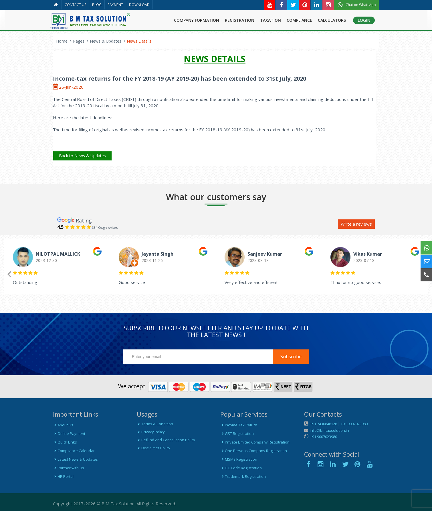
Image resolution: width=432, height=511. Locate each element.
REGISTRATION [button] (239, 20)
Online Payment (69, 433)
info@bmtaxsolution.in (328, 430)
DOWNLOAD (139, 4)
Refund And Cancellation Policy (166, 439)
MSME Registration (238, 459)
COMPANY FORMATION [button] (196, 20)
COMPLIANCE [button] (299, 20)
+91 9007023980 (354, 423)
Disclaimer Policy (153, 447)
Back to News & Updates (82, 155)
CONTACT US (75, 4)
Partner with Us (68, 467)
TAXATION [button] (270, 20)
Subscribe (291, 356)
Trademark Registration (243, 476)
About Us (63, 425)
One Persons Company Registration (253, 450)
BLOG (97, 4)
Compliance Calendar (74, 450)
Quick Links (65, 442)
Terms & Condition (155, 423)
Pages (78, 41)
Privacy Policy (151, 431)
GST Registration (237, 433)
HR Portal (63, 476)
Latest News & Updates (75, 459)
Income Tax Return (238, 425)
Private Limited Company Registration (255, 442)
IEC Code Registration (241, 467)
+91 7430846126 (323, 423)
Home (62, 41)
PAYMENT (115, 4)
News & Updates (105, 41)
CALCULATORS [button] (332, 20)
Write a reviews (356, 224)
